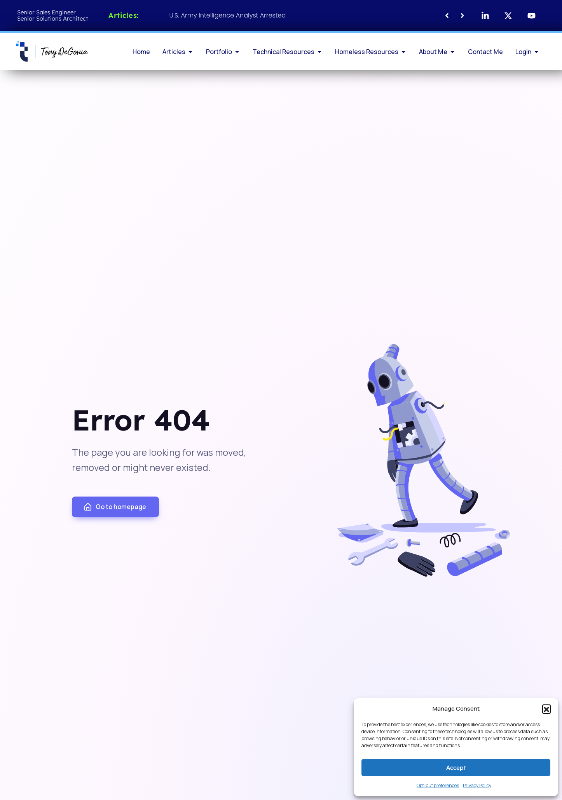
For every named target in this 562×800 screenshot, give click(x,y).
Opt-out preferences (438, 785)
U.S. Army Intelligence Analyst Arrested (227, 15)
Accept (456, 767)
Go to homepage (114, 507)
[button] (546, 709)
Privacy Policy (477, 785)
